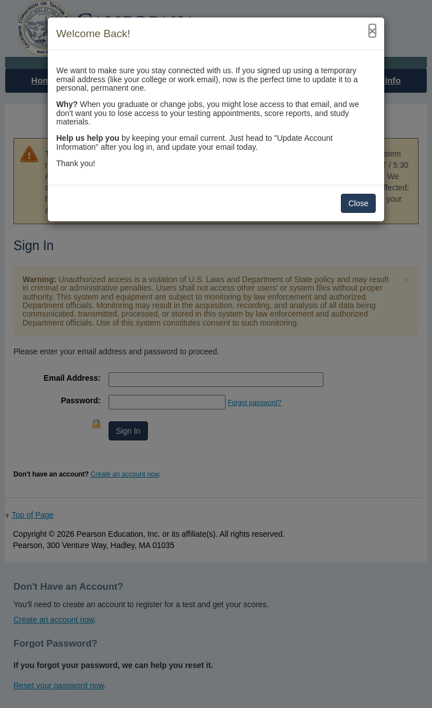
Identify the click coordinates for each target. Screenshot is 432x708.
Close (358, 203)
